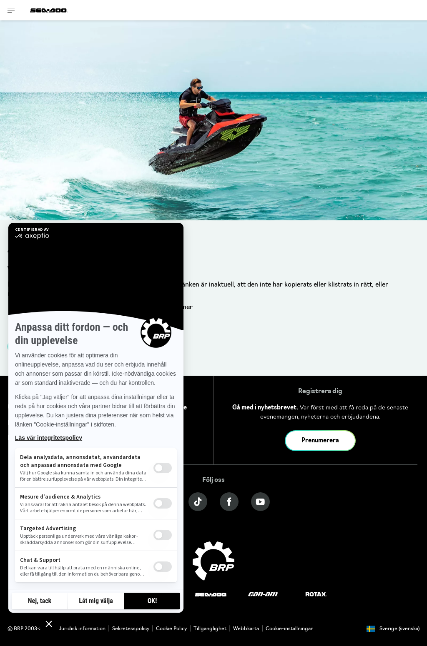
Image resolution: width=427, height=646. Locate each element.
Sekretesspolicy (130, 628)
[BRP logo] (213, 561)
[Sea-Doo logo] (49, 10)
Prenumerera (320, 441)
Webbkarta (246, 628)
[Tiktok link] (197, 502)
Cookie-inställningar (289, 628)
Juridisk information (82, 628)
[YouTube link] (260, 502)
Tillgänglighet (209, 628)
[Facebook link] (229, 502)
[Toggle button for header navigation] (11, 10)
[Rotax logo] (316, 594)
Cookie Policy (171, 628)
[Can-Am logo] (263, 594)
